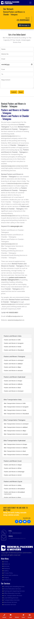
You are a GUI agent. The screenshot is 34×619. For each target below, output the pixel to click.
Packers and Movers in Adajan (13, 465)
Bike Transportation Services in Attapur (15, 444)
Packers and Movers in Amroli (12, 475)
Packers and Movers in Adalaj (12, 485)
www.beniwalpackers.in (9, 136)
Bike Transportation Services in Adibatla (15, 448)
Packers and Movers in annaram (13, 370)
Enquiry (6, 577)
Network (7, 568)
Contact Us (7, 580)
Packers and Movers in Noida (12, 346)
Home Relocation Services (12, 589)
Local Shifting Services (11, 598)
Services (6, 566)
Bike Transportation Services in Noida (15, 410)
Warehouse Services (10, 602)
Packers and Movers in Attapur (13, 381)
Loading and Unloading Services (14, 586)
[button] (16, 521)
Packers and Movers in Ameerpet (13, 391)
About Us (7, 564)
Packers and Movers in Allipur (12, 367)
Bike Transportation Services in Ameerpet (16, 454)
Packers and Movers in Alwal (12, 387)
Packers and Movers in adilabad (13, 364)
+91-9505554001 (12, 312)
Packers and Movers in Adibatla (13, 384)
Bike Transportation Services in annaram (16, 434)
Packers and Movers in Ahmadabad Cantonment (14, 493)
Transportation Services (11, 600)
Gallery (6, 571)
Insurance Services (10, 604)
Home (6, 562)
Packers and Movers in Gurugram (13, 343)
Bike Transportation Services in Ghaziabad (16, 413)
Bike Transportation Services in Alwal (15, 451)
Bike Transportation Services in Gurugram (16, 407)
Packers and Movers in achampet (14, 360)
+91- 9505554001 (15, 533)
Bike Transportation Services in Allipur (15, 431)
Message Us (24, 25)
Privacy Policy (8, 573)
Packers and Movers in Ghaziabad (14, 350)
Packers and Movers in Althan (12, 468)
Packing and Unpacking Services (14, 591)
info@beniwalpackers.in (14, 316)
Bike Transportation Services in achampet (16, 424)
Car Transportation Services (13, 595)
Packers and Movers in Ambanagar (14, 471)
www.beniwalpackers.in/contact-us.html (15, 304)
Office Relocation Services (12, 593)
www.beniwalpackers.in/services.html (14, 166)
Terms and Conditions (11, 575)
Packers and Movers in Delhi (12, 340)
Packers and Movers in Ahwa (12, 497)
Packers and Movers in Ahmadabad (14, 489)
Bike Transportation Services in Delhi (15, 403)
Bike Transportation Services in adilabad (15, 427)
